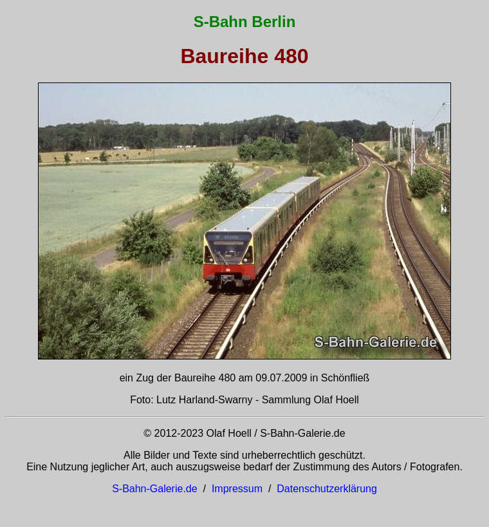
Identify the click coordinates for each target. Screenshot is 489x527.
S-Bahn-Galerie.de (155, 488)
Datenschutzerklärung (327, 488)
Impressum (237, 488)
